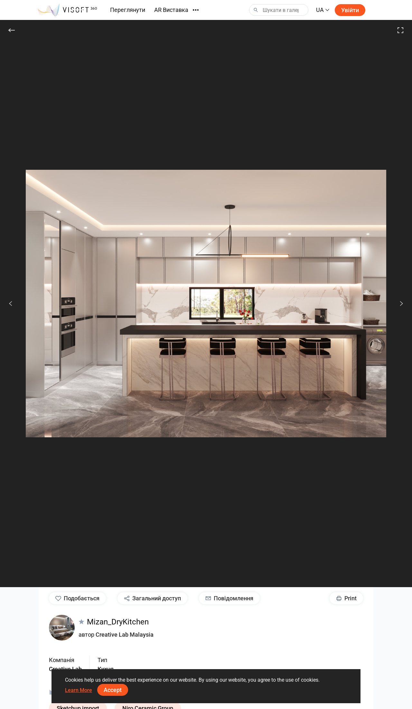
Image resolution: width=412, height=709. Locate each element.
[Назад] (11, 30)
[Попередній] (11, 303)
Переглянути (127, 9)
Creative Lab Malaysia (125, 634)
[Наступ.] (397, 303)
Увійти (350, 10)
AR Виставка (171, 9)
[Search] (278, 10)
